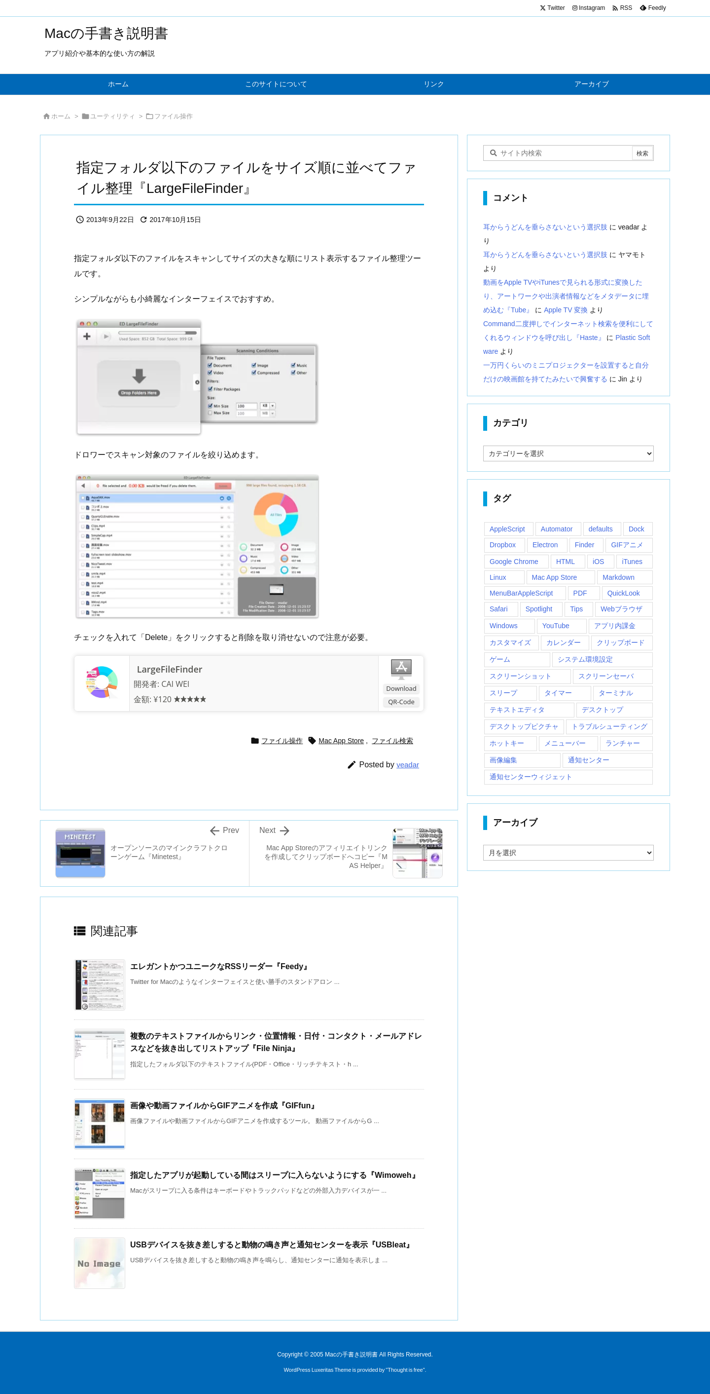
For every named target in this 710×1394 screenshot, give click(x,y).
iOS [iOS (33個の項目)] (598, 561)
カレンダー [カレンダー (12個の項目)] (563, 642)
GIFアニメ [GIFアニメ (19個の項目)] (627, 545)
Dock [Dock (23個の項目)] (636, 529)
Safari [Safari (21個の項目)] (499, 609)
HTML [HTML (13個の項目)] (565, 561)
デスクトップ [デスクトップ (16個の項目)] (602, 710)
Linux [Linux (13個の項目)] (498, 577)
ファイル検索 (392, 741)
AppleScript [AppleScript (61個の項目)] (507, 529)
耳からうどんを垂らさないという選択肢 (545, 227)
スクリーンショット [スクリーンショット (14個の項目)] (521, 676)
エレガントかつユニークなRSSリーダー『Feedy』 (220, 966)
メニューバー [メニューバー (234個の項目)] (565, 743)
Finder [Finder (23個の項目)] (585, 545)
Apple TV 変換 (566, 310)
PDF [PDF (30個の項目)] (580, 593)
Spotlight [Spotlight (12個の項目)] (539, 609)
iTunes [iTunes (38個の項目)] (632, 561)
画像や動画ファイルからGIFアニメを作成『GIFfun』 (224, 1105)
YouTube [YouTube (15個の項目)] (555, 626)
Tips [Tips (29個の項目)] (576, 609)
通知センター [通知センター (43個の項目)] (588, 760)
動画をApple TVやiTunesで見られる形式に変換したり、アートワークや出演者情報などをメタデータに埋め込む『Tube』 (566, 296)
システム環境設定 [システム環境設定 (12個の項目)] (585, 659)
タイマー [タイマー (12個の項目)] (558, 693)
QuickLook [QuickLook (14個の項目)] (623, 593)
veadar (407, 764)
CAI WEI (175, 683)
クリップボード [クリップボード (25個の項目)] (621, 642)
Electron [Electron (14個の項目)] (545, 545)
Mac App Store (341, 741)
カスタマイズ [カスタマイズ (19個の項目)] (510, 642)
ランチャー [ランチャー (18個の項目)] (622, 743)
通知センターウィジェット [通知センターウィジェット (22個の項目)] (531, 777)
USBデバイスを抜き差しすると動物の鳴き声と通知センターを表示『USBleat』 (272, 1245)
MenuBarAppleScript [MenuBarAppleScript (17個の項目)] (521, 593)
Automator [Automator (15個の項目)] (557, 529)
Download (401, 688)
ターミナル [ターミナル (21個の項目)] (616, 693)
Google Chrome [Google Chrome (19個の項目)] (514, 561)
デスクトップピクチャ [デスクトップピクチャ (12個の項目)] (524, 726)
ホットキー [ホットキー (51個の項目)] (507, 743)
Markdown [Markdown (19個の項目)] (619, 577)
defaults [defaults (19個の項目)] (601, 529)
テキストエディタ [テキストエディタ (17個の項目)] (517, 710)
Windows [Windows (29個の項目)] (504, 626)
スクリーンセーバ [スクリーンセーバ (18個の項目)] (606, 676)
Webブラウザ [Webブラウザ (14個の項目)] (621, 609)
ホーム (61, 116)
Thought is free (405, 1370)
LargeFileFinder (168, 669)
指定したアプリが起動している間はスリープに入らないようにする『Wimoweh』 (275, 1175)
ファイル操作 (173, 116)
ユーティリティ (112, 116)
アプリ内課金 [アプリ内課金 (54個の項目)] (615, 626)
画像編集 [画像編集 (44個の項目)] (503, 760)
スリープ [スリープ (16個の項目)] (503, 693)
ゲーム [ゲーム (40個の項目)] (500, 659)
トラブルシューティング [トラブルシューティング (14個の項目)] (609, 726)
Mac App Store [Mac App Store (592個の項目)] (554, 577)
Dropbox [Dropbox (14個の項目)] (503, 545)
